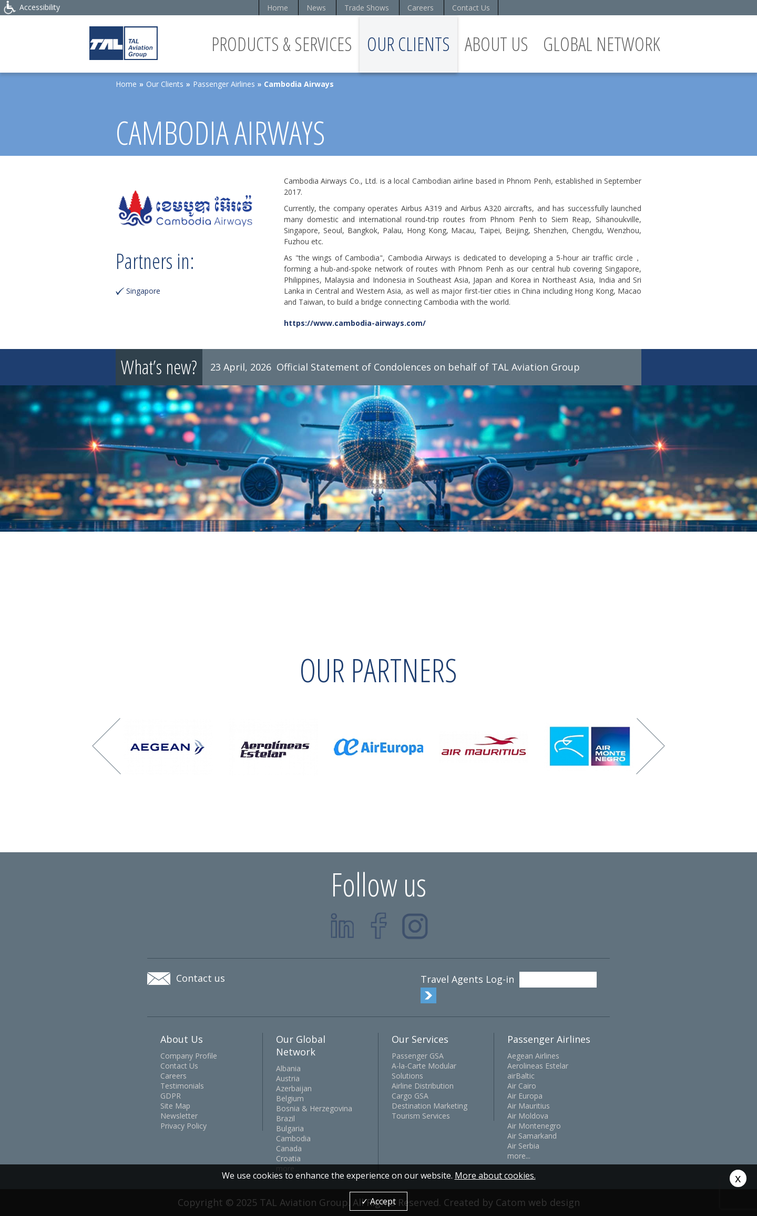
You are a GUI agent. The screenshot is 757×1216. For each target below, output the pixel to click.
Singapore (143, 291)
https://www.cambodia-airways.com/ (355, 323)
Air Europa (525, 1096)
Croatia (288, 1158)
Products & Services (281, 44)
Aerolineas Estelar (537, 1066)
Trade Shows (366, 8)
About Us (496, 44)
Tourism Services (421, 1116)
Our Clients (408, 44)
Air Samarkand (532, 1136)
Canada (289, 1148)
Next (650, 746)
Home (277, 8)
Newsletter (179, 1116)
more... (518, 1156)
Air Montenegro (534, 1126)
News (316, 8)
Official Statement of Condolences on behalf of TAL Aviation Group (428, 367)
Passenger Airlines (224, 84)
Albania (288, 1068)
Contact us (200, 978)
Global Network (601, 44)
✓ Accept (378, 1201)
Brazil (285, 1118)
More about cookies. (495, 1175)
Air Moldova (527, 1116)
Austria (288, 1078)
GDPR (170, 1096)
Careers (420, 8)
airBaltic (521, 1076)
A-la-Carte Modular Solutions (424, 1071)
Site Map (175, 1106)
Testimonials (182, 1086)
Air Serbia (523, 1146)
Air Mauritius (528, 1106)
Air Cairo (521, 1086)
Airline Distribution (423, 1086)
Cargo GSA (410, 1096)
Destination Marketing (429, 1106)
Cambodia (293, 1138)
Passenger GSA (418, 1056)
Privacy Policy (183, 1126)
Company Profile (188, 1056)
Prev (106, 746)
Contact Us (471, 8)
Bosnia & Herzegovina (314, 1108)
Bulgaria (290, 1128)
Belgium (290, 1098)
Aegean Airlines (533, 1056)
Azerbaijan (294, 1088)
